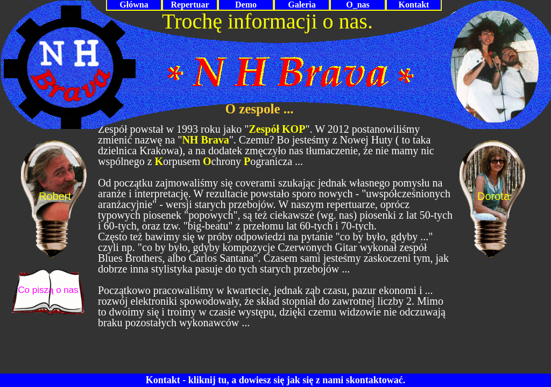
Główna (133, 4)
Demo (246, 4)
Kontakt (414, 4)
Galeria (302, 4)
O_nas (358, 4)
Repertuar (190, 4)
